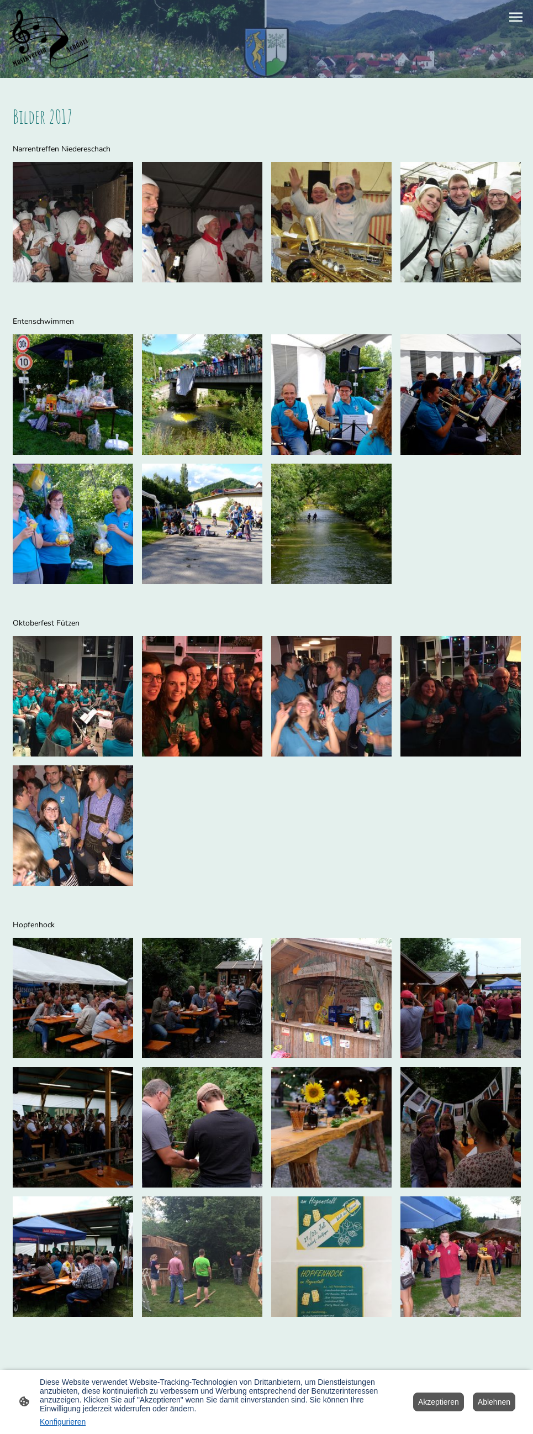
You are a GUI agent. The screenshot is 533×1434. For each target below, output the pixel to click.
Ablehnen (494, 1402)
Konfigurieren (63, 1421)
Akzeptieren (438, 1402)
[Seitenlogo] (49, 39)
